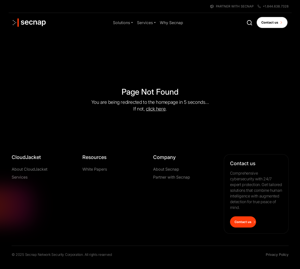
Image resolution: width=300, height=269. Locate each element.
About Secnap (166, 169)
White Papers (94, 169)
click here (156, 109)
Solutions (121, 22)
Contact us (272, 22)
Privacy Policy (277, 254)
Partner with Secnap (171, 177)
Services (145, 22)
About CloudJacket (29, 169)
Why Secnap (171, 22)
